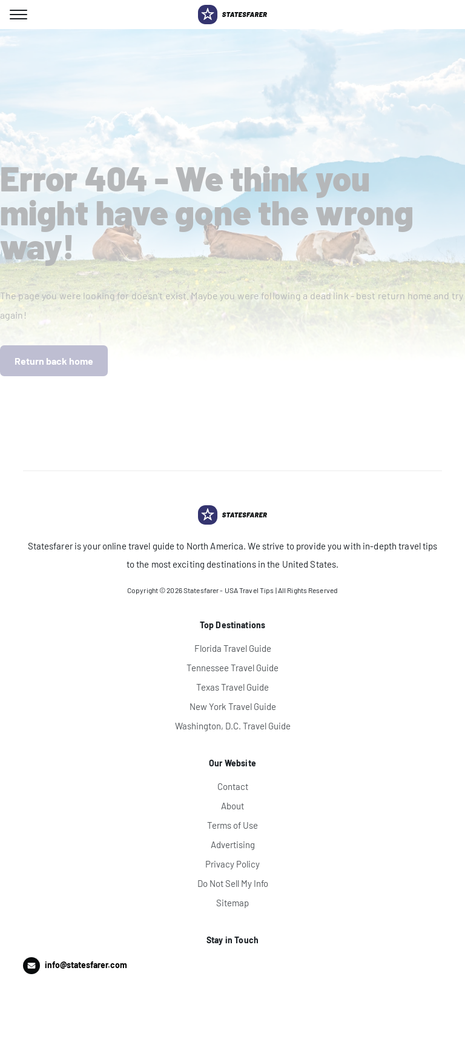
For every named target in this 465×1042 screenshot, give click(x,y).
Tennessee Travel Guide (232, 667)
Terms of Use (232, 825)
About (232, 805)
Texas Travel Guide (232, 687)
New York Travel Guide (233, 706)
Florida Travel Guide (232, 648)
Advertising (233, 844)
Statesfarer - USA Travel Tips (228, 590)
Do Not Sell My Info (232, 883)
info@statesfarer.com (86, 965)
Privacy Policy (232, 863)
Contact (232, 786)
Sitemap (232, 902)
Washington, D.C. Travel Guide (233, 725)
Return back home (54, 361)
